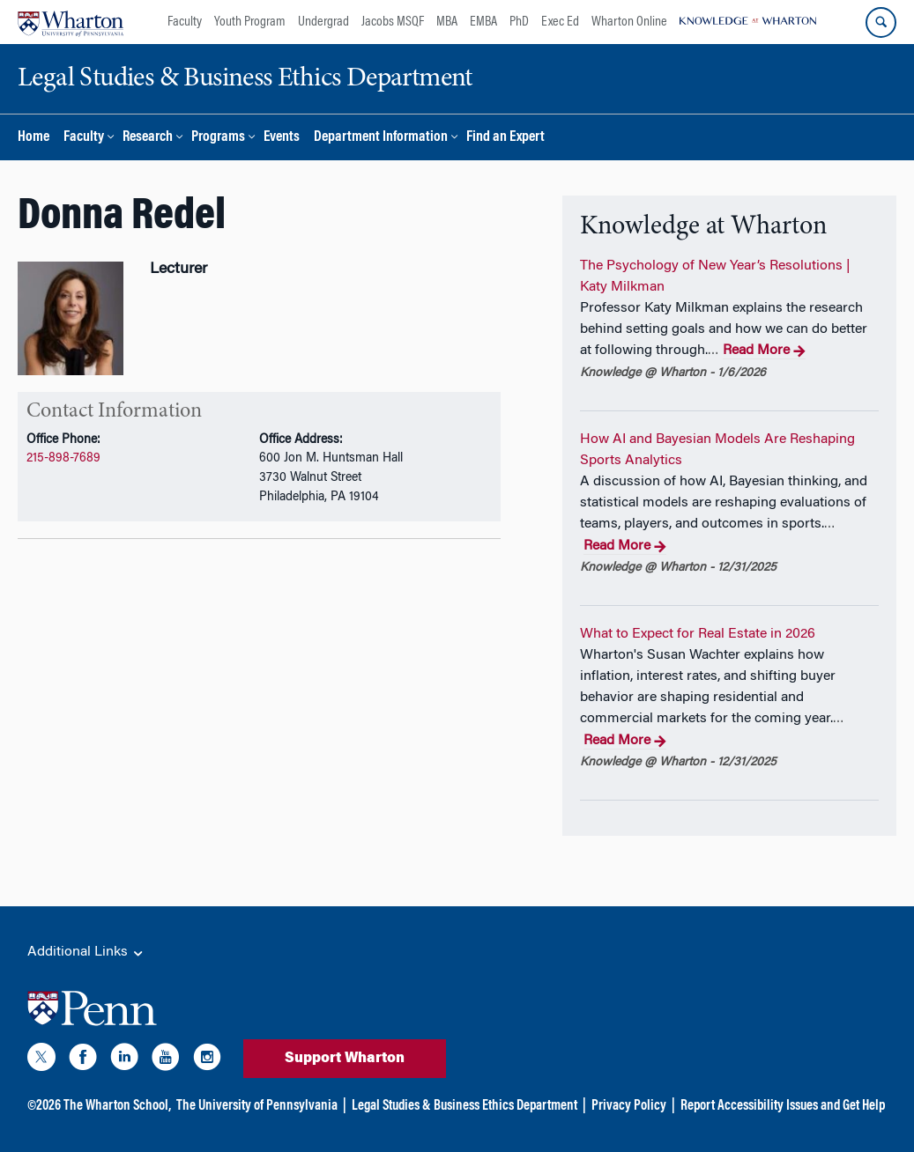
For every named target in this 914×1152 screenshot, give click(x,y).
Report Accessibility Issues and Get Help (782, 1106)
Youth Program (250, 22)
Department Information (381, 137)
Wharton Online (629, 22)
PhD (519, 22)
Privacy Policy (628, 1106)
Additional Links (86, 953)
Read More (764, 351)
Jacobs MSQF (392, 22)
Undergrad (323, 22)
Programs (218, 137)
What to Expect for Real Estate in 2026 (697, 634)
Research (148, 137)
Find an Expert (505, 137)
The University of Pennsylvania (257, 1106)
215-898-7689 (63, 458)
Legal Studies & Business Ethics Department (464, 1106)
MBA (446, 22)
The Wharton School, (117, 1106)
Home (33, 137)
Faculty (184, 22)
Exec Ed (560, 22)
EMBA (483, 22)
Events (282, 137)
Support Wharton (345, 1059)
